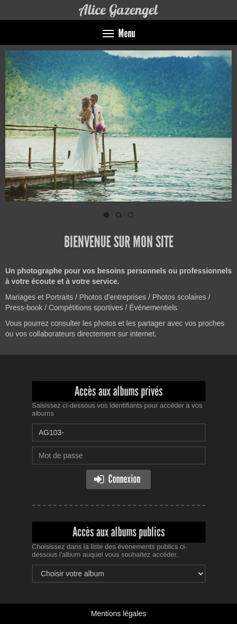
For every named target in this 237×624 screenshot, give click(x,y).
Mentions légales (118, 613)
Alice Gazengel (118, 9)
